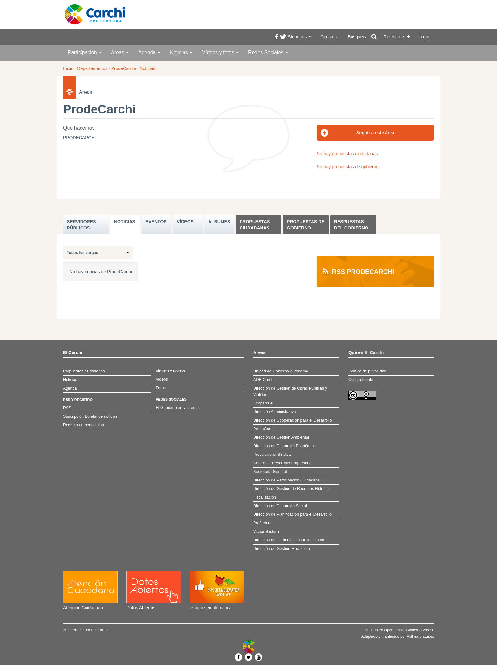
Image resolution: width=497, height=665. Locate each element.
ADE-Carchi (263, 380)
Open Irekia (394, 630)
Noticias (181, 52)
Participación (84, 52)
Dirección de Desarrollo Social (280, 506)
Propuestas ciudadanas (255, 224)
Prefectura (262, 523)
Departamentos (92, 68)
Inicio (68, 68)
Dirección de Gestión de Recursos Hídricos (291, 489)
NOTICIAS (124, 221)
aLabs (428, 636)
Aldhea (412, 636)
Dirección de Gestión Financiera (281, 548)
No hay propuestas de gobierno (347, 166)
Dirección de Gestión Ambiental (281, 437)
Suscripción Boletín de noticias (90, 416)
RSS (67, 408)
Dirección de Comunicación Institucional (288, 540)
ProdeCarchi (123, 68)
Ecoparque (263, 403)
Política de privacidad (367, 371)
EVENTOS (156, 221)
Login (423, 36)
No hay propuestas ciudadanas (347, 153)
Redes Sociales (268, 52)
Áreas (120, 52)
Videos (162, 379)
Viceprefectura (266, 531)
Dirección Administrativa (274, 412)
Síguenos (299, 36)
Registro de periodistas (83, 425)
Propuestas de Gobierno (306, 224)
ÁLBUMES (219, 221)
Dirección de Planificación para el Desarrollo (292, 514)
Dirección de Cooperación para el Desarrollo (292, 420)
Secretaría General (270, 471)
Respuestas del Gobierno (351, 224)
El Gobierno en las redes (178, 407)
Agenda (149, 52)
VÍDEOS (185, 221)
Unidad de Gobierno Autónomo (280, 371)
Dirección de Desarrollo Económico (284, 446)
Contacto (329, 36)
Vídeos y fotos (220, 52)
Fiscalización (264, 497)
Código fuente (360, 380)
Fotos (161, 388)
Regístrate (394, 36)
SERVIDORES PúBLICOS (81, 224)
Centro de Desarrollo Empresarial (283, 463)
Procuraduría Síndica (272, 454)
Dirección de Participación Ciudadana (286, 480)
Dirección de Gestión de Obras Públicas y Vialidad (290, 391)
